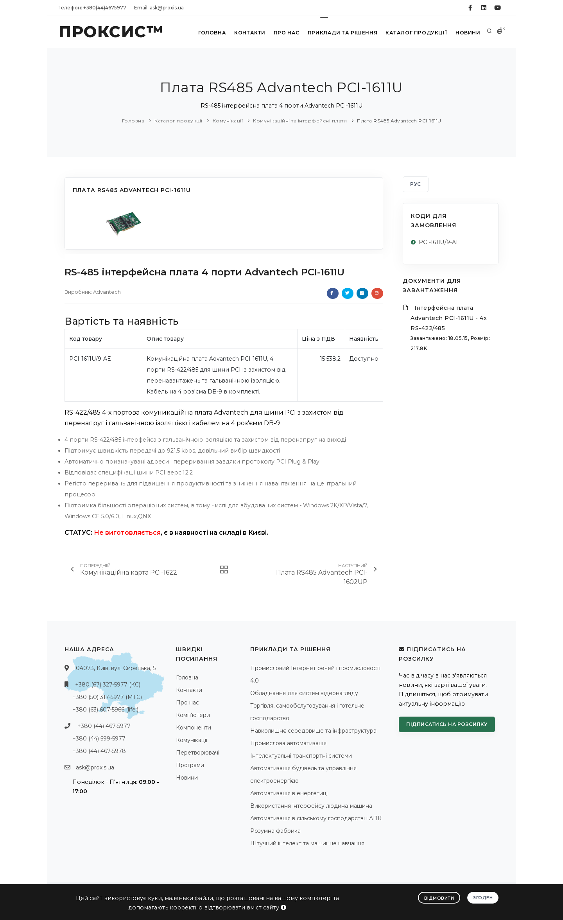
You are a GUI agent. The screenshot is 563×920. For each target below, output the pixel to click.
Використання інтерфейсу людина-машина (311, 805)
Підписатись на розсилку (447, 724)
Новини (467, 33)
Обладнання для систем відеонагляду (304, 693)
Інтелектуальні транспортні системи (301, 755)
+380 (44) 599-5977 (99, 738)
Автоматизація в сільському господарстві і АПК (316, 818)
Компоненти (193, 727)
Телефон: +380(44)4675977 (92, 8)
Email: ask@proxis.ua (159, 8)
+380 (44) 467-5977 (104, 726)
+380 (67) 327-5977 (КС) (107, 684)
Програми (190, 765)
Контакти (250, 33)
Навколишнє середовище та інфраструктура (313, 730)
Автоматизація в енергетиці (289, 793)
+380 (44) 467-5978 (99, 751)
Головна (211, 33)
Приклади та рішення (343, 33)
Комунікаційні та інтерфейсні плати (300, 121)
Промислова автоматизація (288, 743)
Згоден (483, 897)
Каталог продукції (415, 33)
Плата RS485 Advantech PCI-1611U (399, 121)
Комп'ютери (193, 715)
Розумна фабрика (275, 830)
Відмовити (439, 898)
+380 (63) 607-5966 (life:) (105, 709)
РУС (415, 184)
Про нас (286, 33)
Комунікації (228, 121)
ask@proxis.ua (95, 767)
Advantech (107, 292)
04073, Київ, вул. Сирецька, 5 (116, 668)
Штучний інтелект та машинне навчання (307, 843)
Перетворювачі (197, 752)
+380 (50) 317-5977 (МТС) (107, 697)
